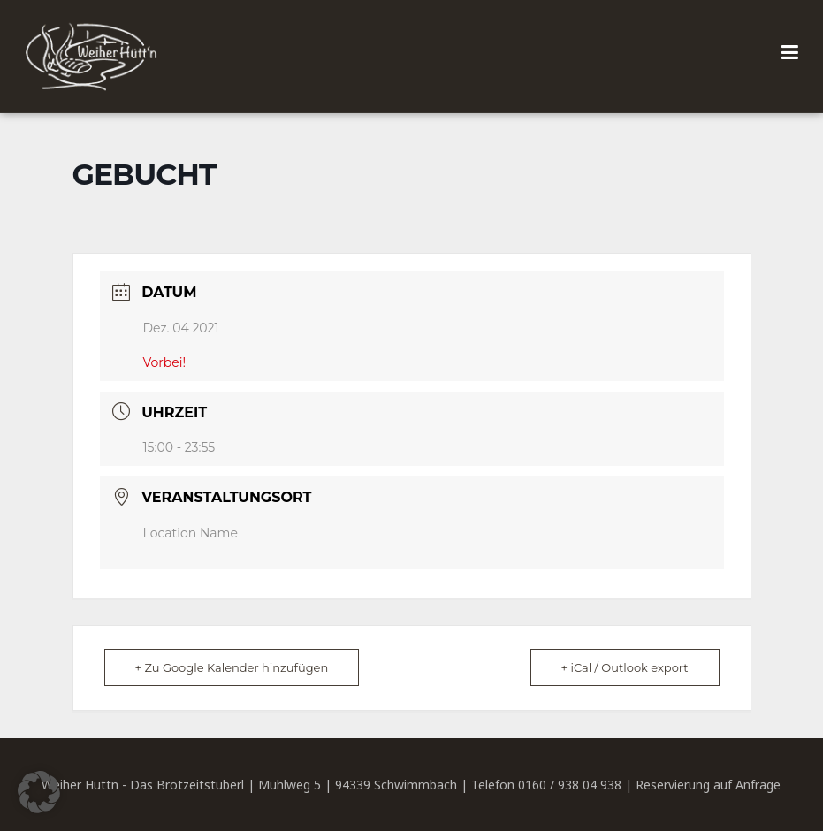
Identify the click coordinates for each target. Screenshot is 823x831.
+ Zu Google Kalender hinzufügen (232, 667)
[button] (39, 792)
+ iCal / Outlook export (625, 667)
